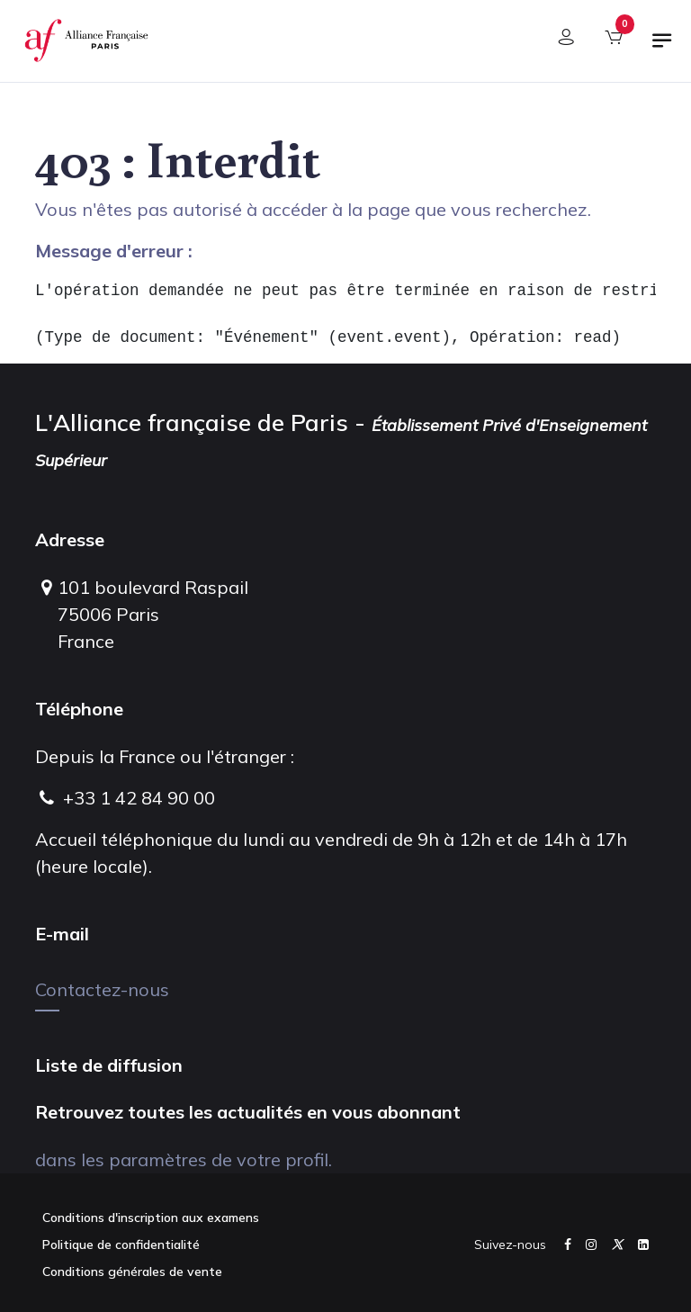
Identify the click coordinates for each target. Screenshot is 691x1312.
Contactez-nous (102, 989)
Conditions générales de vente (132, 1271)
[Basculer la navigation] (662, 47)
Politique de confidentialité (121, 1244)
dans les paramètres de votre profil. (183, 1159)
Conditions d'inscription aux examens (150, 1217)
